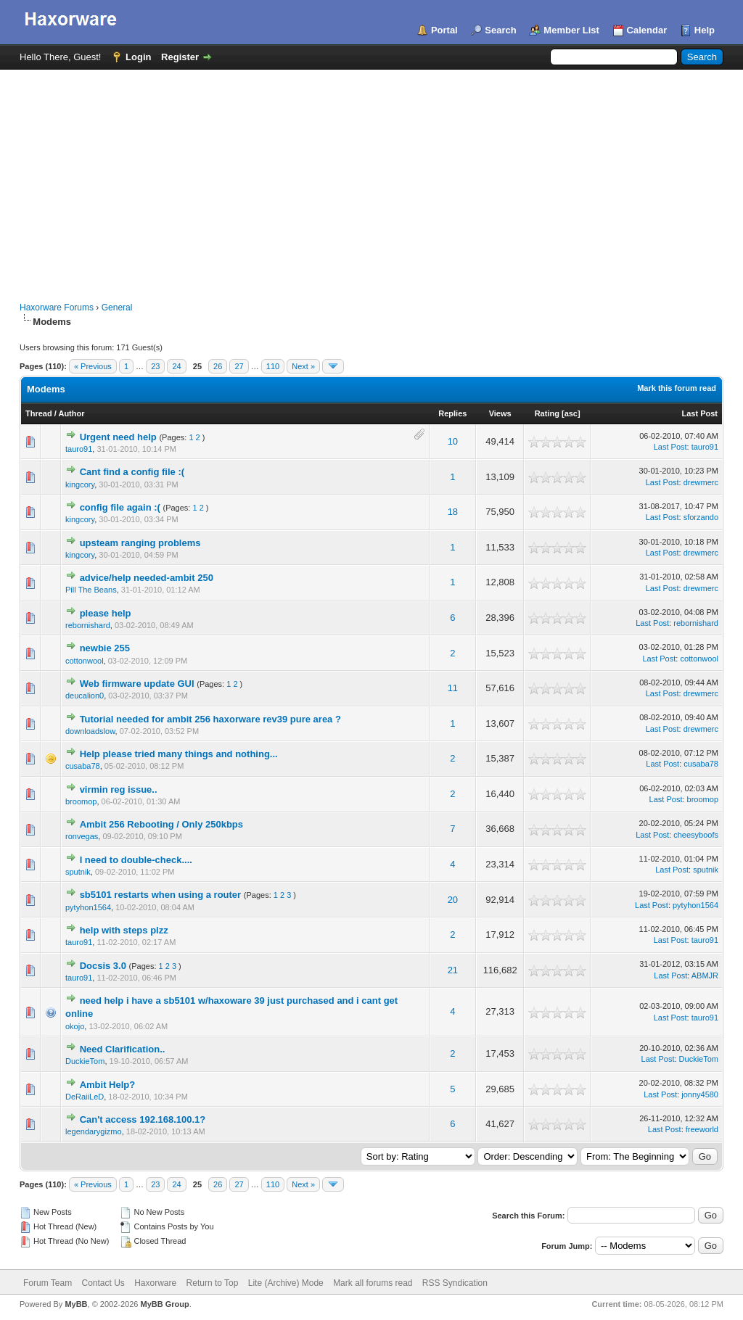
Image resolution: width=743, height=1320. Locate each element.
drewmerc (701, 482)
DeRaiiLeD (84, 1096)
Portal (444, 30)
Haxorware (155, 1283)
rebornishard (87, 625)
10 (453, 441)
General (117, 307)
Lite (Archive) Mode (286, 1283)
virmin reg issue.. (118, 789)
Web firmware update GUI (137, 683)
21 (453, 970)
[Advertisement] (371, 178)
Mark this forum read (676, 388)
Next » (303, 366)
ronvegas (81, 836)
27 (238, 366)
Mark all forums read (372, 1283)
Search (500, 30)
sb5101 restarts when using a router (161, 894)
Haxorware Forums (57, 307)
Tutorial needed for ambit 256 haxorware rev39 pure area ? (210, 719)
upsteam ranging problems (140, 542)
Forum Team (47, 1283)
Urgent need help (118, 437)
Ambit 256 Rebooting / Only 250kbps (161, 824)
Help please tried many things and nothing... (179, 753)
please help (105, 613)
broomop (81, 801)
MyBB (76, 1304)
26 (217, 366)
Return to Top (212, 1283)
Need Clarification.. (122, 1049)
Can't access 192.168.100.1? (143, 1119)
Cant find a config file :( (132, 471)
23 (155, 366)
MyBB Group (164, 1304)
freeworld (702, 1129)
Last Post (699, 413)
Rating (547, 413)
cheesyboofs (695, 834)
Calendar (647, 30)
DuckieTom (84, 1061)
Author (71, 413)
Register (180, 56)
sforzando (701, 517)
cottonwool (84, 660)
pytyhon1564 (88, 907)
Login (138, 56)
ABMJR (704, 975)
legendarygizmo (93, 1131)
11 (453, 687)
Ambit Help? (108, 1084)
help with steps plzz (124, 930)
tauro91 (78, 449)
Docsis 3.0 (103, 965)
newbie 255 (105, 648)
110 (272, 366)
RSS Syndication (455, 1283)
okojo (74, 1026)
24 (176, 366)
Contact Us (102, 1283)
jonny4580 (699, 1094)
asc (571, 413)
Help (704, 30)
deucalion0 (84, 695)
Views (500, 413)
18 (453, 511)
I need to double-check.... (136, 859)
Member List (571, 30)
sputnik (78, 871)
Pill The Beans (91, 589)
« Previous (93, 366)
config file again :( (120, 507)
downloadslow (90, 731)
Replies (452, 413)
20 (453, 899)
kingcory (79, 484)
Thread (38, 413)
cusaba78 (82, 766)
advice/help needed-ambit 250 (146, 577)
